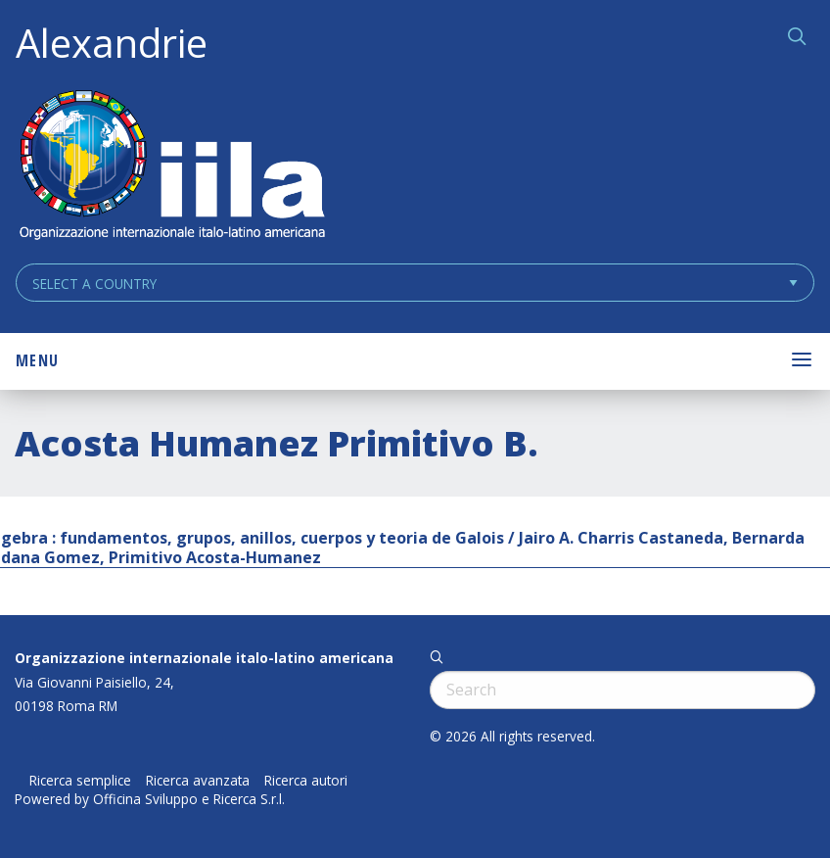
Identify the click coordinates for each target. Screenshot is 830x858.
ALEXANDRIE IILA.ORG (171, 167)
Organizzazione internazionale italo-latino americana (204, 657)
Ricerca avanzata (198, 780)
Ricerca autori (305, 780)
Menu (37, 360)
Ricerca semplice (80, 780)
